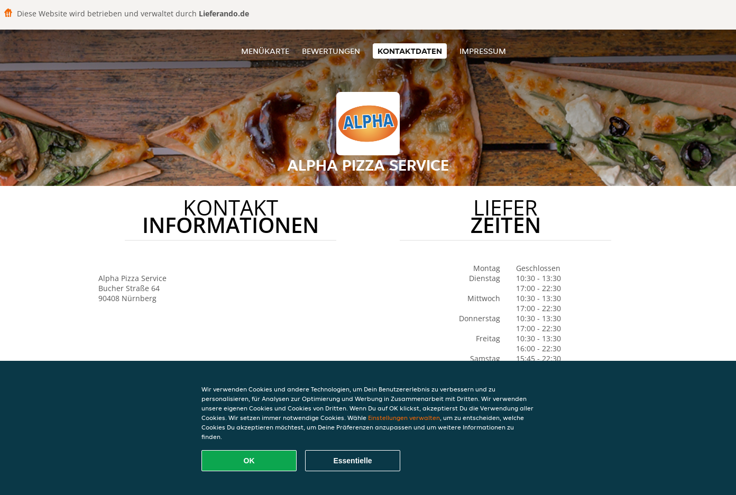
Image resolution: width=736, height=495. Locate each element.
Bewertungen (331, 51)
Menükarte (265, 51)
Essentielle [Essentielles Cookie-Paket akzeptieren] (352, 460)
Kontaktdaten (410, 51)
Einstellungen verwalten (404, 418)
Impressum (482, 51)
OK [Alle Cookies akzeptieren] (249, 460)
